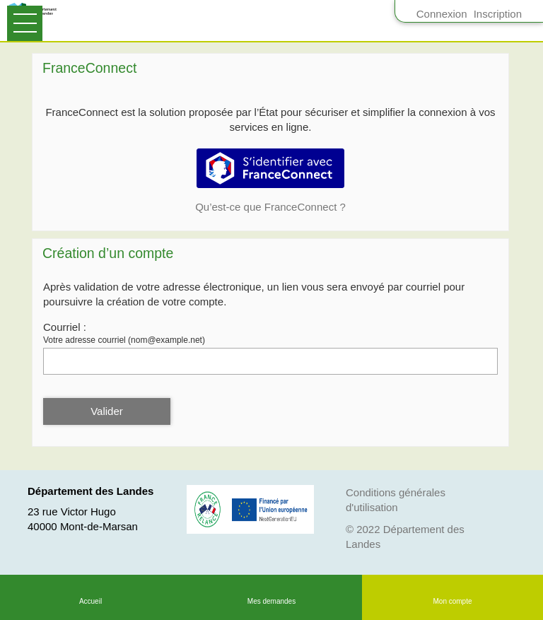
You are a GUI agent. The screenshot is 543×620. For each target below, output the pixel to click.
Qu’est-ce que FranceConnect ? (270, 207)
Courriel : (64, 327)
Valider (106, 411)
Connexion (441, 14)
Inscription (498, 14)
